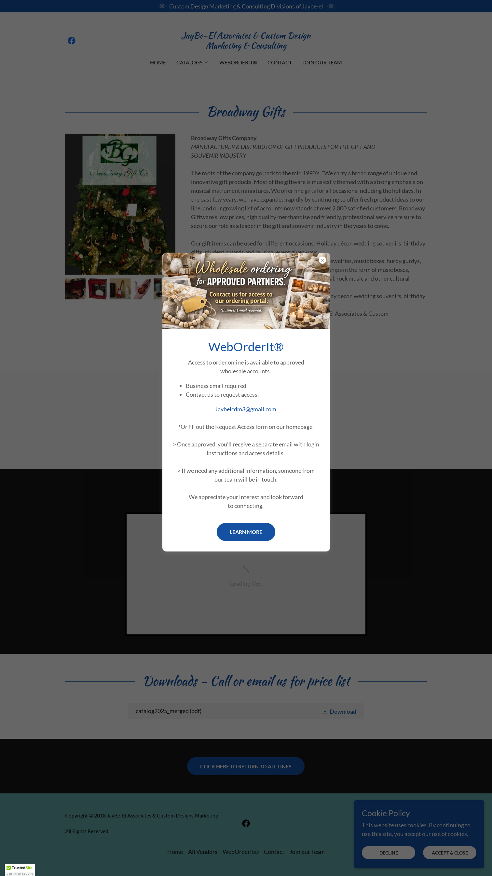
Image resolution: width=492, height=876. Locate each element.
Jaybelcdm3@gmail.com (245, 409)
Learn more (246, 532)
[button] (20, 870)
